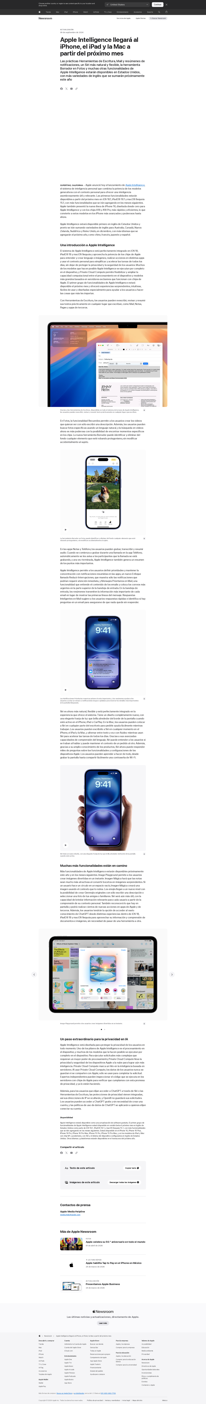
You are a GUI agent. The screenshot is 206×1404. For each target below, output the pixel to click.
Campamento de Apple (98, 1357)
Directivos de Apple (149, 1366)
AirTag (41, 1368)
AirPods (41, 1361)
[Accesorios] (138, 12)
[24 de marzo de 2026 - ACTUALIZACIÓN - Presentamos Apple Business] (103, 1286)
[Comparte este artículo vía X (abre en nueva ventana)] (66, 88)
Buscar (159, 18)
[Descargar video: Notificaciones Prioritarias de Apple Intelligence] (144, 698)
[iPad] (66, 12)
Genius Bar (94, 1347)
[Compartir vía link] (76, 88)
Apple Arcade (69, 1370)
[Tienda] (48, 12)
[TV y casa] (107, 12)
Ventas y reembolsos (112, 1400)
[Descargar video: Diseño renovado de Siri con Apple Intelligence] (144, 853)
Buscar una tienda (96, 1344)
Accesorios (43, 1371)
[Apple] (40, 12)
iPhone (41, 1354)
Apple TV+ (68, 1363)
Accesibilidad (146, 1344)
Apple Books (68, 1380)
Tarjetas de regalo (45, 1374)
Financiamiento (95, 1368)
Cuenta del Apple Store (72, 1347)
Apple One (68, 1359)
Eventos (144, 1382)
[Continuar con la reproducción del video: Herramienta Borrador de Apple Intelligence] (66, 530)
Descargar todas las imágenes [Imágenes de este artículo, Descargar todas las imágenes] (123, 1182)
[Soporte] (150, 12)
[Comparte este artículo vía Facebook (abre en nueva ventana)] (61, 88)
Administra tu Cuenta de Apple (75, 1344)
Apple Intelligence (135, 185)
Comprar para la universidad (126, 1365)
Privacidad (146, 1354)
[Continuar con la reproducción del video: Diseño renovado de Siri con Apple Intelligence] (66, 845)
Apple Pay (42, 1386)
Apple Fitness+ (69, 1373)
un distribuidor (79, 1393)
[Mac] (57, 12)
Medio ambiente (147, 1351)
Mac (40, 1347)
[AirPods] (96, 12)
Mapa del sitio (137, 1400)
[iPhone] (75, 12)
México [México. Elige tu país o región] (164, 1400)
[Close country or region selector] (166, 4)
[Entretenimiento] (122, 12)
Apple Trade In (95, 1364)
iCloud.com (68, 1351)
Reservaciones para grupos (100, 1354)
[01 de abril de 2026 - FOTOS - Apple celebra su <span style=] (103, 1244)
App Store (68, 1383)
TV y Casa (42, 1364)
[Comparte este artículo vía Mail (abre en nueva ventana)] (71, 88)
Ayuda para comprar (97, 1374)
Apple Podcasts (70, 1376)
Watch (41, 1357)
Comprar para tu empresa (125, 1347)
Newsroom (45, 18)
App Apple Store (96, 1361)
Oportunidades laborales (150, 1370)
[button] (127, 4)
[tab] (101, 1029)
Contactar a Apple (148, 1385)
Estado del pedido (96, 1371)
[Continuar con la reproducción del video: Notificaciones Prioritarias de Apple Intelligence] (66, 690)
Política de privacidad (95, 1400)
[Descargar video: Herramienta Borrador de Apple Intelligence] (144, 538)
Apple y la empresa (123, 1344)
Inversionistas (147, 1373)
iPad (40, 1351)
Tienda (41, 1344)
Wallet (41, 1383)
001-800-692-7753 (108, 1393)
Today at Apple (95, 1351)
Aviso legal (126, 1400)
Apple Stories (141, 18)
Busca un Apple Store (64, 1393)
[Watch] (85, 12)
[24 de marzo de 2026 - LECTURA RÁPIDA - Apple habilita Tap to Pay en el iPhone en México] (103, 1265)
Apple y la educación (123, 1356)
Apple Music (68, 1366)
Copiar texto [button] (130, 1168)
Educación (145, 1347)
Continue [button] (157, 5)
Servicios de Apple (123, 18)
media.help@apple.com (70, 1215)
